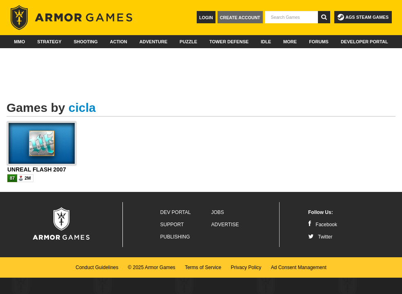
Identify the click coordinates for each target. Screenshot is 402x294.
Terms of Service (203, 267)
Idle (266, 41)
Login (206, 17)
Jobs (217, 212)
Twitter (320, 237)
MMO (19, 41)
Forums (319, 41)
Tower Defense (229, 41)
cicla (82, 107)
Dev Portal (175, 212)
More (290, 41)
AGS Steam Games (363, 17)
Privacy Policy (246, 267)
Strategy (49, 41)
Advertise (225, 224)
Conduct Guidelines (97, 267)
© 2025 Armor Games (151, 267)
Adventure (153, 41)
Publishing (175, 237)
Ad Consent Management (298, 267)
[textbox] (291, 17)
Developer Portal (364, 41)
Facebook (322, 224)
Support (172, 224)
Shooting (85, 41)
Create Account (240, 17)
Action (118, 41)
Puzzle (188, 41)
